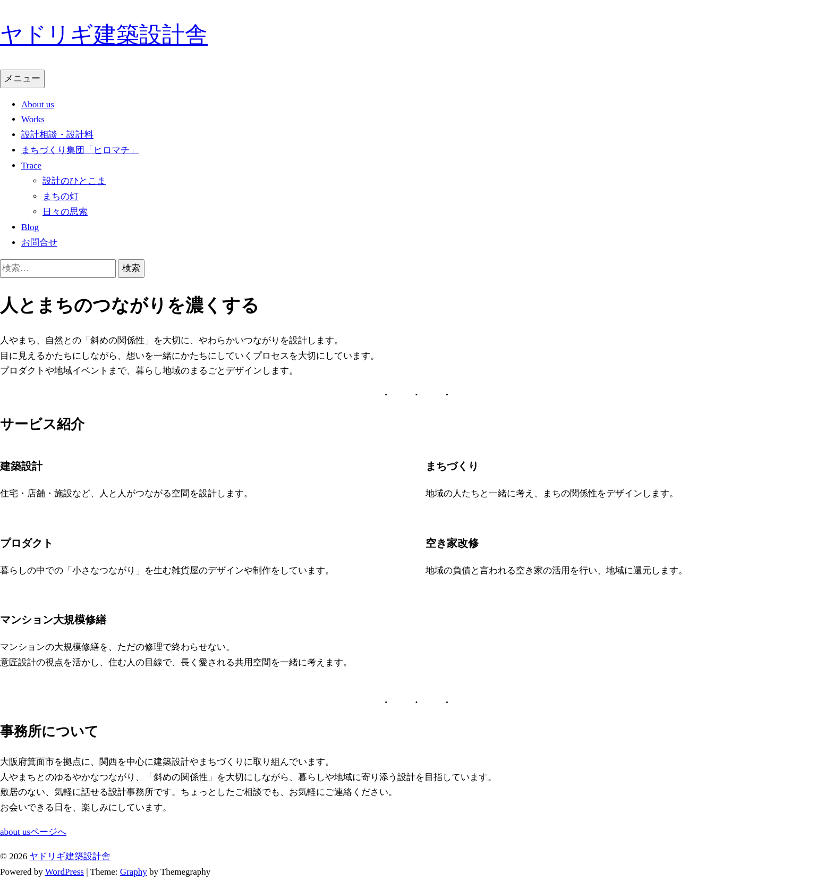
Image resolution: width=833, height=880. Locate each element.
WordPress (64, 872)
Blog (30, 227)
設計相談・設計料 (57, 135)
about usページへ (33, 832)
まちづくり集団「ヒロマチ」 (80, 150)
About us (37, 104)
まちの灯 (60, 196)
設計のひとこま (74, 181)
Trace (31, 165)
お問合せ (39, 243)
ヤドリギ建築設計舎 (104, 34)
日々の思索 (65, 212)
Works (33, 119)
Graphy (133, 872)
